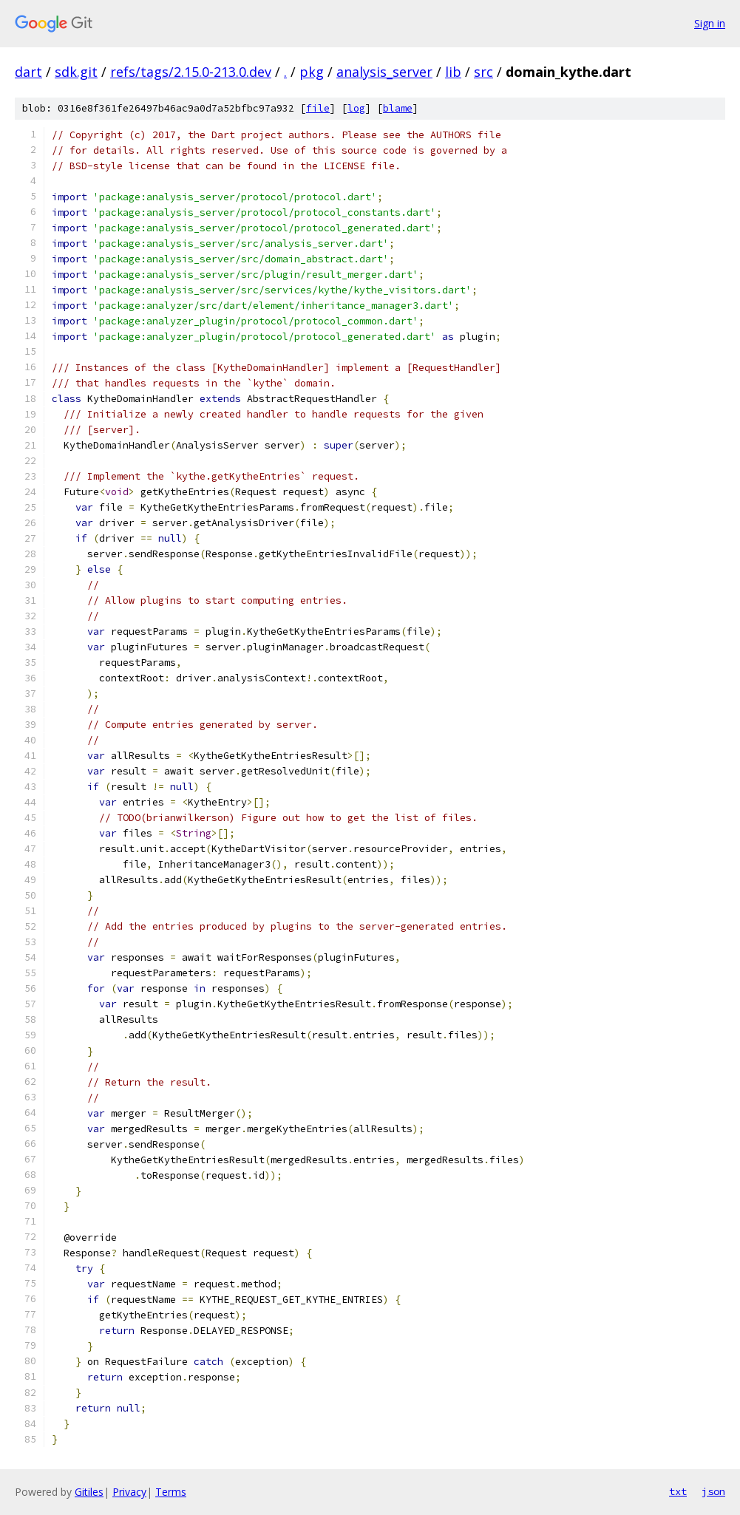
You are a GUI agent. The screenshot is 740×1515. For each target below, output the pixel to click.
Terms (170, 1492)
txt (678, 1491)
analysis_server (384, 72)
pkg (311, 72)
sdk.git (76, 72)
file (318, 108)
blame (398, 108)
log (356, 108)
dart (28, 72)
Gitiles (89, 1492)
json (713, 1491)
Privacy (129, 1492)
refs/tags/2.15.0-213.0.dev (190, 72)
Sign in (709, 23)
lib (453, 72)
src (483, 72)
